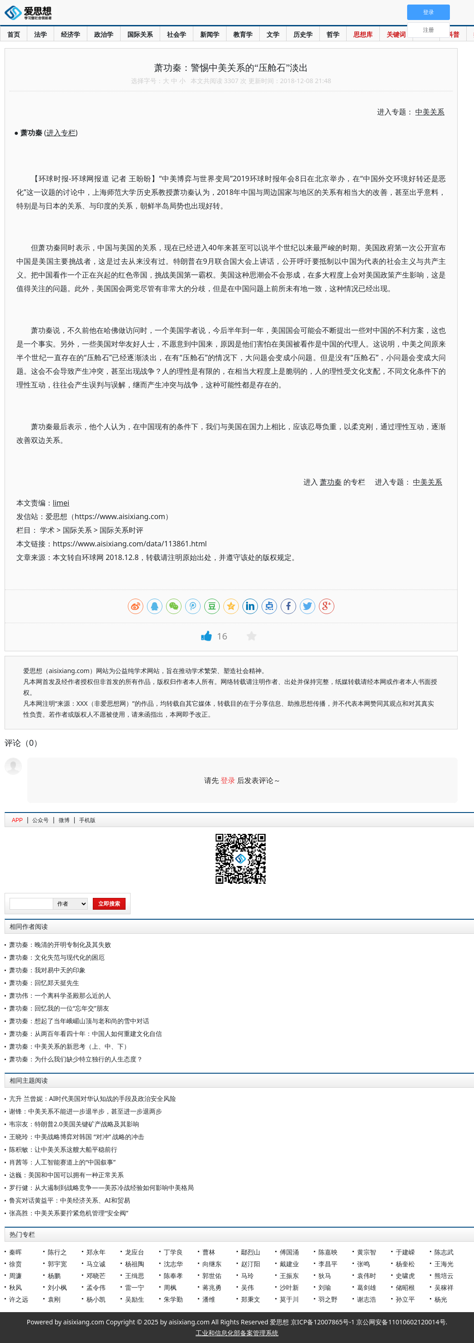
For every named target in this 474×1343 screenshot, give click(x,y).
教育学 (242, 34)
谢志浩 (366, 1299)
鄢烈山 (250, 1252)
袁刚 (54, 1299)
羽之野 (328, 1299)
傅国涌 (289, 1252)
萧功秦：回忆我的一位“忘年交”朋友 (59, 1008)
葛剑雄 (366, 1287)
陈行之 (57, 1252)
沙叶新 (289, 1287)
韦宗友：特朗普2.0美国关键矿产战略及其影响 (74, 1124)
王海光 (444, 1263)
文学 (273, 34)
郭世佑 (212, 1275)
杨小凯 (96, 1299)
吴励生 (134, 1299)
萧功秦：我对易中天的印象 (47, 970)
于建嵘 (405, 1252)
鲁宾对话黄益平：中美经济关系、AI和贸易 (69, 1200)
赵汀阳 (250, 1263)
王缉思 (134, 1275)
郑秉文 (250, 1299)
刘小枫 (57, 1287)
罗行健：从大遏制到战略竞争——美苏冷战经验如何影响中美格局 (101, 1187)
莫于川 (289, 1299)
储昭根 (405, 1287)
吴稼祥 (444, 1287)
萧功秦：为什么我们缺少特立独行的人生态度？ (76, 1059)
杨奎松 (405, 1263)
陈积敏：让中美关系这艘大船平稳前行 (63, 1149)
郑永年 (96, 1252)
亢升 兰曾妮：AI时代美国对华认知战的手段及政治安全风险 (92, 1098)
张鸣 (363, 1263)
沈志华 (173, 1263)
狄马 (324, 1275)
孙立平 (405, 1299)
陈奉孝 (173, 1275)
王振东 (289, 1275)
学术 (47, 530)
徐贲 (15, 1263)
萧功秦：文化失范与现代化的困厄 (57, 957)
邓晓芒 (96, 1275)
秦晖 (15, 1252)
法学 (40, 34)
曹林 (208, 1252)
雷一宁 (134, 1287)
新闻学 (209, 34)
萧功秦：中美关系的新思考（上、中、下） (69, 1046)
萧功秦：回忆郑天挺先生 (44, 982)
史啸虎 (405, 1275)
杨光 (440, 1299)
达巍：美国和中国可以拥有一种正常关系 (66, 1174)
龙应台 (134, 1252)
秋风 (15, 1287)
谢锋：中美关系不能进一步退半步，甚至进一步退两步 (85, 1111)
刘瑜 (324, 1287)
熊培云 (444, 1275)
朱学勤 (173, 1299)
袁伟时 (366, 1275)
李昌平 (328, 1263)
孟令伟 (96, 1287)
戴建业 (289, 1263)
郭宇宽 (57, 1263)
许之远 (18, 1299)
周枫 (170, 1287)
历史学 (303, 34)
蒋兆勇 (212, 1287)
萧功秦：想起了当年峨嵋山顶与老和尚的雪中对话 (79, 1020)
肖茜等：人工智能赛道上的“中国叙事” (62, 1162)
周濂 (15, 1275)
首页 (13, 34)
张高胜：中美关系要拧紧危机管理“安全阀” (68, 1213)
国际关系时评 (121, 530)
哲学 (333, 34)
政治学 (103, 34)
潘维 (208, 1299)
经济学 (70, 34)
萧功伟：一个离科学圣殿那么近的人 (60, 995)
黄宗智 (366, 1252)
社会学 (176, 34)
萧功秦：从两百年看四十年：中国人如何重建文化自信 (85, 1033)
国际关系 (140, 34)
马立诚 (96, 1263)
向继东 (212, 1263)
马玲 (247, 1275)
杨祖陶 (134, 1263)
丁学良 (173, 1252)
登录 (228, 780)
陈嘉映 (328, 1252)
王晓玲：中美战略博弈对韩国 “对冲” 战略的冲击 (76, 1136)
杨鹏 (54, 1275)
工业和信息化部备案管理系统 (237, 1332)
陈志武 (444, 1252)
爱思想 (31, 14)
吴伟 (247, 1287)
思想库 (363, 34)
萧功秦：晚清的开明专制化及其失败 (60, 944)
